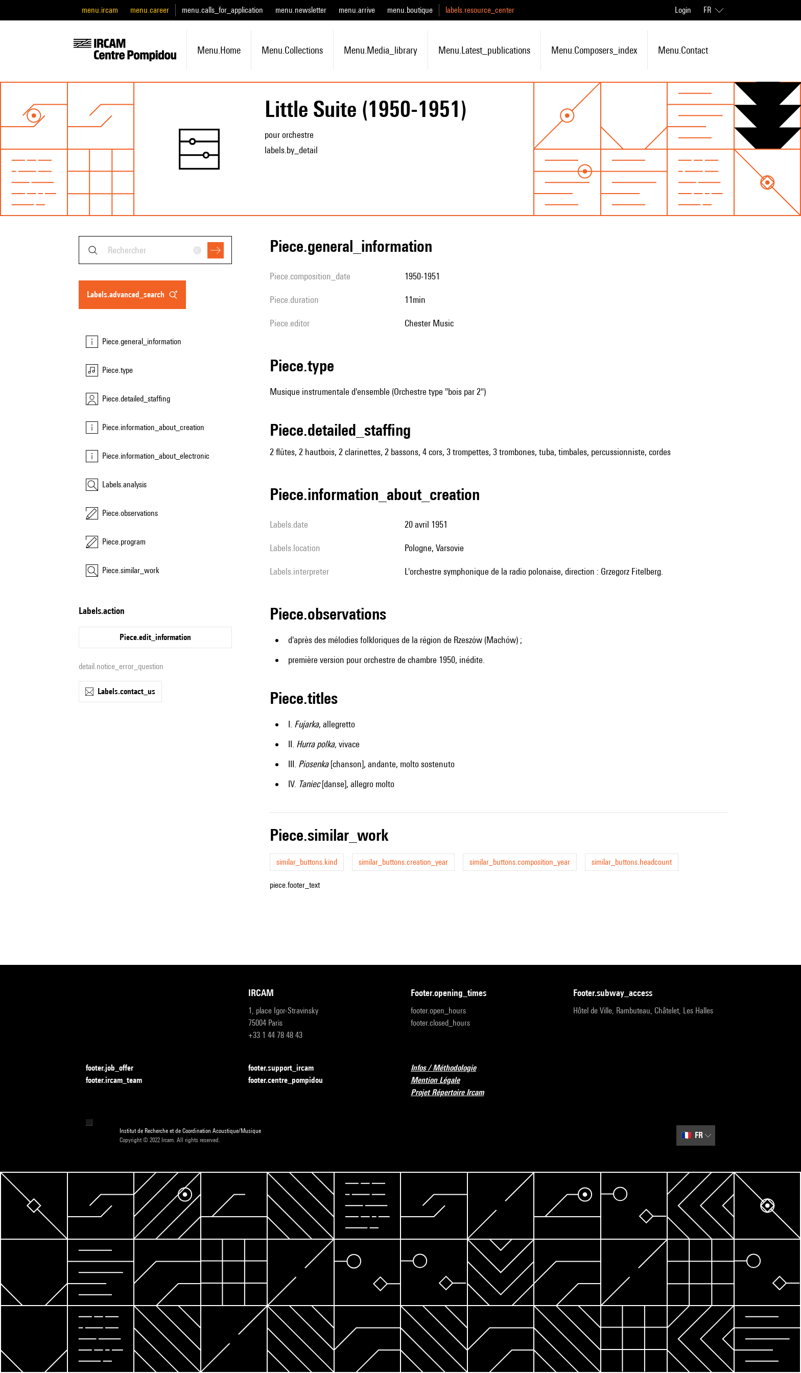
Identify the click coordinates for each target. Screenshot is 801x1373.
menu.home (219, 50)
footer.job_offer (116, 1068)
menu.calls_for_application (222, 10)
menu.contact (683, 50)
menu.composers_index (594, 50)
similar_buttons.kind (306, 862)
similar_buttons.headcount (632, 862)
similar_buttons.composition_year (519, 862)
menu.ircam (100, 10)
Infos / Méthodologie (449, 1068)
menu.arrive (357, 10)
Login (683, 10)
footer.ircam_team (120, 1080)
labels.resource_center (479, 10)
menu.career (149, 10)
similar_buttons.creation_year (403, 862)
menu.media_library (380, 50)
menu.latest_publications (484, 50)
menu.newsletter (300, 10)
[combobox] (155, 250)
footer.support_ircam (287, 1068)
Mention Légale (441, 1080)
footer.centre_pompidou (291, 1080)
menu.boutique (410, 10)
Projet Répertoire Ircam (453, 1092)
